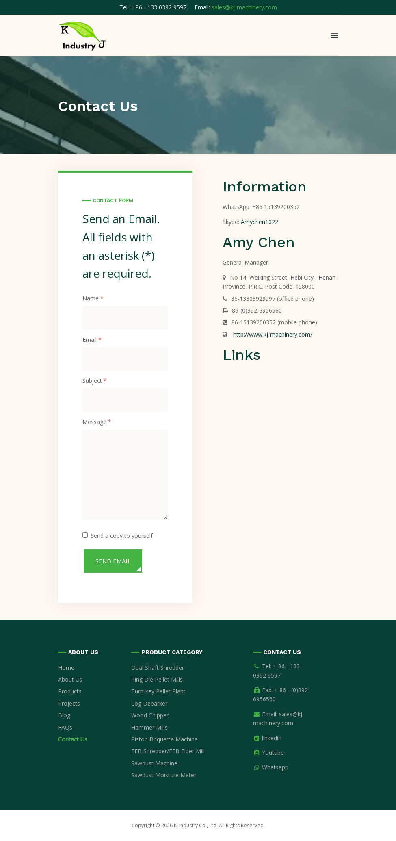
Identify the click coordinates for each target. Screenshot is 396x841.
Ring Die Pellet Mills (157, 679)
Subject (94, 380)
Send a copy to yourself (122, 535)
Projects (69, 703)
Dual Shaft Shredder (157, 667)
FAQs (65, 727)
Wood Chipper (150, 715)
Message (96, 421)
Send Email (113, 561)
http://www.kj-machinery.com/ (272, 334)
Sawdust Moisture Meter (163, 775)
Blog (64, 715)
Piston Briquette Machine (164, 739)
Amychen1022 (259, 222)
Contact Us (72, 739)
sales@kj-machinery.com (244, 7)
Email (92, 339)
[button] (335, 35)
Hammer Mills (149, 727)
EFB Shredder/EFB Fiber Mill (168, 751)
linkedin (271, 738)
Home (66, 667)
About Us (70, 679)
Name (93, 298)
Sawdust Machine (154, 763)
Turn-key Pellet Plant (158, 691)
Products (70, 691)
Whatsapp (275, 767)
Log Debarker (149, 703)
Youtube (273, 752)
